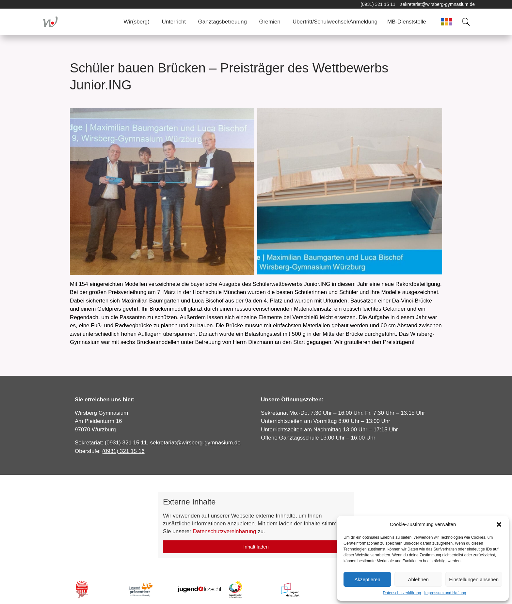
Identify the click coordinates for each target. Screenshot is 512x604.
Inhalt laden (256, 547)
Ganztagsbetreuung (222, 22)
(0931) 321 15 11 (377, 4)
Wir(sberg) (137, 22)
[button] (499, 524)
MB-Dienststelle (406, 22)
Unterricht (174, 22)
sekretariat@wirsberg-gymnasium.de (437, 4)
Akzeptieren (367, 579)
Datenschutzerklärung (402, 593)
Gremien (269, 22)
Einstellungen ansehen (474, 579)
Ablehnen (418, 579)
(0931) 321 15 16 (123, 451)
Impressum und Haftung (445, 593)
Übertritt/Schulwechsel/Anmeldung (335, 22)
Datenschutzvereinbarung (224, 531)
